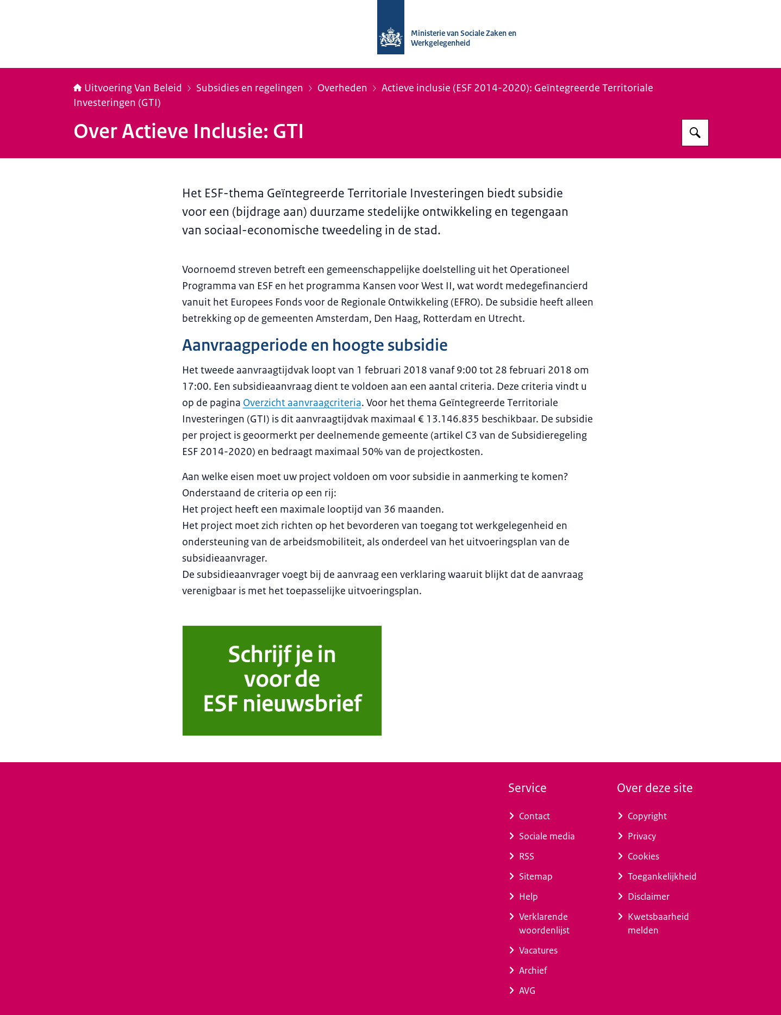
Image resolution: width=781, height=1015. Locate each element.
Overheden (342, 88)
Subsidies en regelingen (249, 88)
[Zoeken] (695, 133)
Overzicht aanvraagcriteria (302, 402)
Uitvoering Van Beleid (127, 88)
